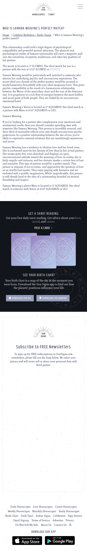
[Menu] (80, 7)
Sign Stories (75, 515)
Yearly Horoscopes (69, 511)
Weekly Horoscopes (19, 511)
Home (6, 35)
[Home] (43, 6)
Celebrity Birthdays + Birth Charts (32, 35)
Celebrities (59, 515)
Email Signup (21, 520)
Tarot (51, 15)
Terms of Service (41, 520)
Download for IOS (20, 298)
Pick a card (43, 228)
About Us (46, 524)
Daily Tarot (27, 515)
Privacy (70, 520)
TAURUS (55, 69)
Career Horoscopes (66, 506)
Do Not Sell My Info (26, 524)
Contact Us (60, 524)
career (50, 221)
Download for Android (53, 298)
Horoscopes (38, 15)
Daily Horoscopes (21, 506)
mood (36, 221)
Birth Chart (11, 515)
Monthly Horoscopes (44, 511)
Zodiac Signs (43, 515)
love (77, 218)
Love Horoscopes (42, 506)
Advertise (58, 520)
